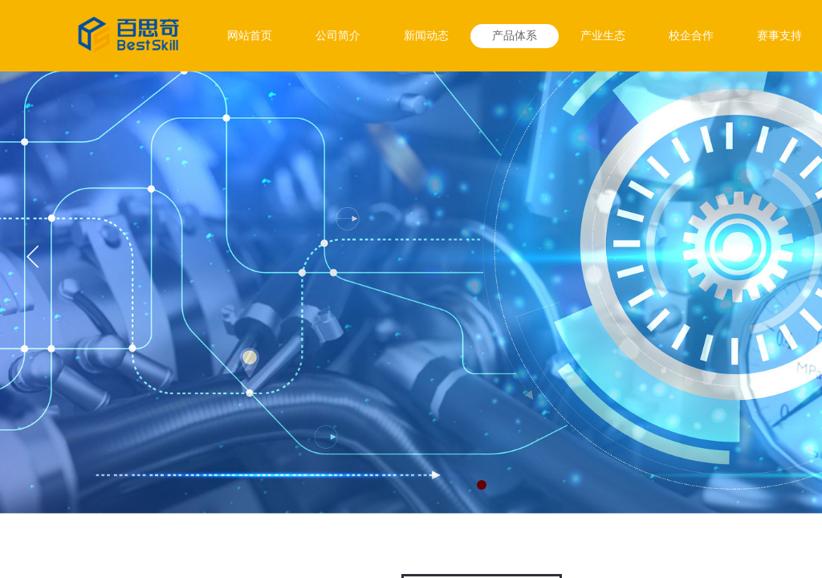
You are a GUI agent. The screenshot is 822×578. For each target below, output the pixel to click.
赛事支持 (779, 36)
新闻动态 (426, 36)
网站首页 (249, 36)
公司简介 (337, 36)
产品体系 (514, 36)
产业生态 (602, 36)
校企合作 (691, 36)
